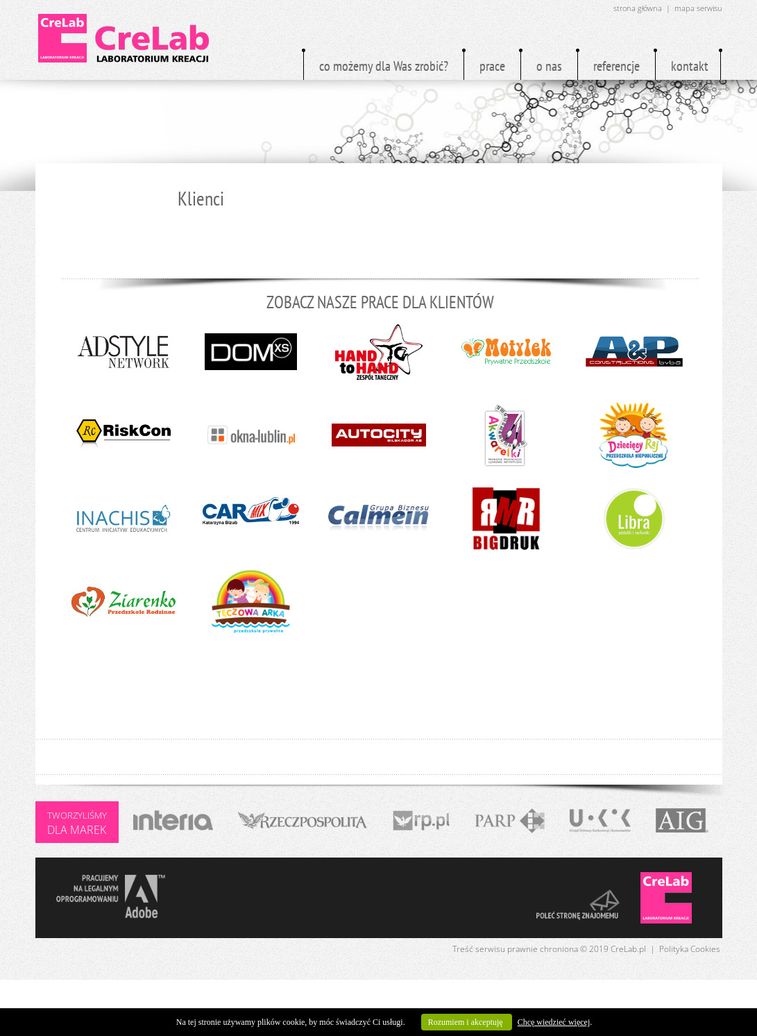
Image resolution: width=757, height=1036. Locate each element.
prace (492, 66)
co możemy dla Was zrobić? (383, 66)
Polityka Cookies (689, 949)
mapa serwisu (698, 8)
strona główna (637, 8)
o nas (549, 66)
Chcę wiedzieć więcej (554, 1022)
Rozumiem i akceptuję (466, 1022)
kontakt (689, 66)
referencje (616, 66)
